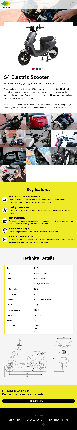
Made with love (37, 425)
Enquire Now (38, 401)
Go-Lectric (9, 4)
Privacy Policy (39, 416)
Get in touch (14, 419)
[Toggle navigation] (72, 4)
